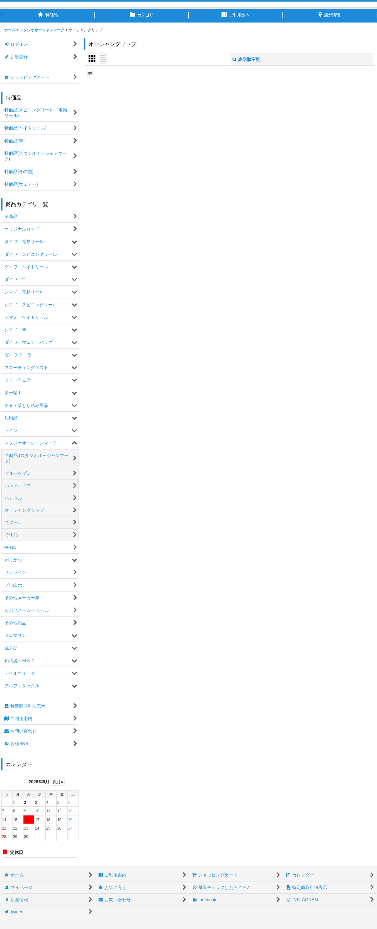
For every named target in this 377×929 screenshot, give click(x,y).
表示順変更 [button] (246, 59)
